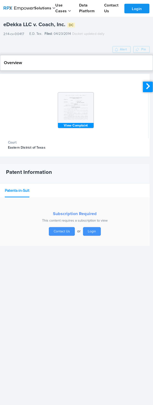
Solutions (42, 8)
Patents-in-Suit (17, 191)
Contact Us (62, 231)
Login (137, 9)
